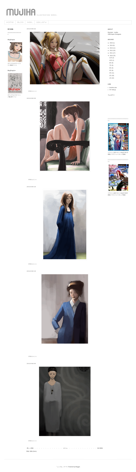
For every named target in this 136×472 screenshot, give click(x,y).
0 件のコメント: (32, 91)
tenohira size (113, 87)
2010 (111, 55)
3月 (110, 73)
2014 (111, 45)
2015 (111, 43)
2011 (111, 53)
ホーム (65, 448)
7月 (110, 65)
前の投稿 (100, 448)
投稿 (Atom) (33, 451)
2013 (111, 48)
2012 (111, 50)
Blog (20, 22)
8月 (110, 63)
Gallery (41, 22)
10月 (110, 60)
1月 (110, 78)
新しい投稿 (30, 448)
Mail (30, 22)
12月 (110, 58)
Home (10, 22)
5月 (110, 70)
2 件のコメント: (32, 356)
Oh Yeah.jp (112, 89)
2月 (110, 75)
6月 (110, 68)
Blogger (78, 467)
